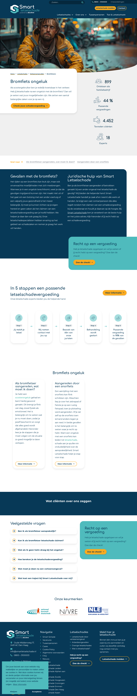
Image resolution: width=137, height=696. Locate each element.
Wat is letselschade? (81, 648)
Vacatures (46, 640)
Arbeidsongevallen (80, 642)
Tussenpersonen (96, 14)
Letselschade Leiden (51, 668)
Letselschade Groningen (53, 683)
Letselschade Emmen (52, 686)
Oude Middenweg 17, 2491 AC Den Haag (22, 643)
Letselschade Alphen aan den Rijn (52, 672)
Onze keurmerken (68, 598)
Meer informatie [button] (19, 684)
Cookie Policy (48, 649)
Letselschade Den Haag (53, 689)
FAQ (44, 655)
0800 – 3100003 (99, 2)
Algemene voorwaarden (53, 652)
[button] (20, 506)
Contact (121, 8)
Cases (45, 646)
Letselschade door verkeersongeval (79, 637)
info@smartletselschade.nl (23, 650)
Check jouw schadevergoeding (29, 105)
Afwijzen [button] (13, 692)
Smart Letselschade (77, 212)
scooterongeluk (23, 397)
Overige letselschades (81, 645)
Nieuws (45, 659)
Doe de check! (83, 262)
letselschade (71, 440)
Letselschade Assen (51, 692)
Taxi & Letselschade (116, 14)
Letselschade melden (105, 8)
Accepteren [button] (37, 692)
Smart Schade (48, 637)
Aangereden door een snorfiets (93, 161)
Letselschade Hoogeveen (53, 680)
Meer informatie (113, 292)
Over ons (80, 14)
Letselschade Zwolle (51, 677)
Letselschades (64, 14)
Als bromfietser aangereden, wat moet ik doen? (50, 161)
